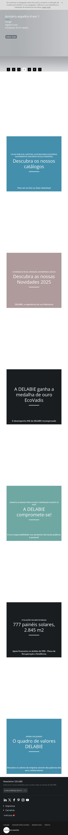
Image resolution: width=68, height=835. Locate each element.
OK (25, 790)
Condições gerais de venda (20, 825)
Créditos (47, 825)
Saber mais (46, 7)
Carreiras (10, 810)
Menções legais (37, 825)
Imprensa (10, 806)
